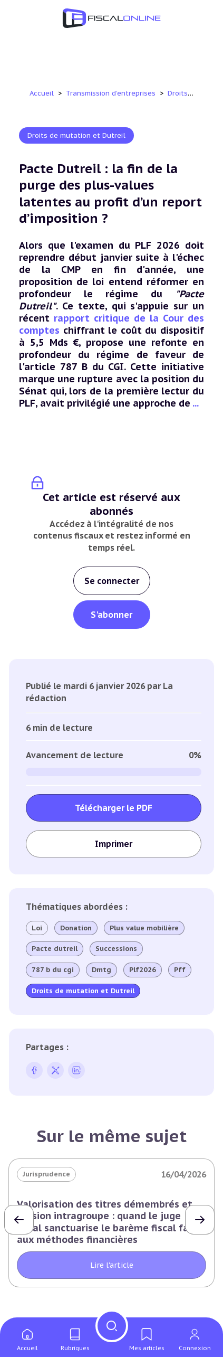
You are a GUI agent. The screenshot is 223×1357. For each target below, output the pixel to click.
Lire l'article (111, 1265)
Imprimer (113, 843)
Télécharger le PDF (113, 808)
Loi (37, 927)
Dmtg (101, 970)
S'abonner (111, 614)
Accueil (42, 93)
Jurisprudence (46, 1174)
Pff (180, 970)
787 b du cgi (53, 970)
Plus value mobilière (144, 928)
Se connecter (111, 581)
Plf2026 (142, 970)
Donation (76, 928)
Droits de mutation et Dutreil (76, 135)
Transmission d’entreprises (112, 93)
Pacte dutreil (54, 949)
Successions (116, 949)
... (195, 403)
